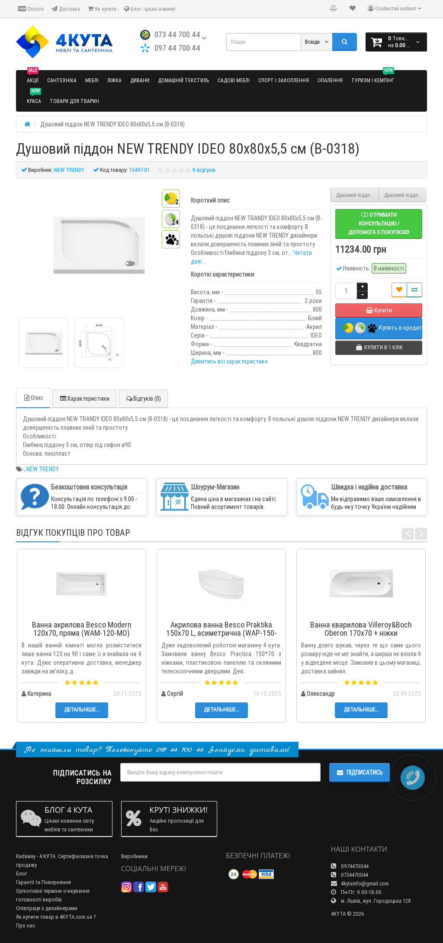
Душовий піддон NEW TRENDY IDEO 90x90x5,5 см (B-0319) (405, 195)
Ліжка (114, 80)
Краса (34, 97)
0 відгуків (204, 170)
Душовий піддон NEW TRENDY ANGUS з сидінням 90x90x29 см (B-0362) (357, 195)
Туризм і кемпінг (372, 77)
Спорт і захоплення (283, 80)
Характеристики (84, 398)
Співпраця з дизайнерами (46, 908)
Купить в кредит (382, 328)
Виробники (134, 856)
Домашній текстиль (183, 80)
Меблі (92, 80)
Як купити (102, 9)
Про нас (25, 925)
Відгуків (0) (143, 398)
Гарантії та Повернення (43, 882)
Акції (33, 77)
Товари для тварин (74, 101)
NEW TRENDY (42, 469)
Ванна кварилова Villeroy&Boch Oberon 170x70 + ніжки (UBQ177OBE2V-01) (361, 633)
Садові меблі (234, 80)
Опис (33, 398)
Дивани (139, 80)
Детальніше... (82, 709)
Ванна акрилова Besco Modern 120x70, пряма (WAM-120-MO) (82, 629)
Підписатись (359, 772)
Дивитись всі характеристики (229, 361)
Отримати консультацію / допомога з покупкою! (378, 223)
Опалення (330, 80)
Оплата (31, 9)
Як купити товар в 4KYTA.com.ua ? (56, 916)
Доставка (65, 9)
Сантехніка (62, 80)
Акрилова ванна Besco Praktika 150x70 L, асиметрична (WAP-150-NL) (221, 633)
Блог (21, 873)
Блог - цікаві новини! (150, 9)
